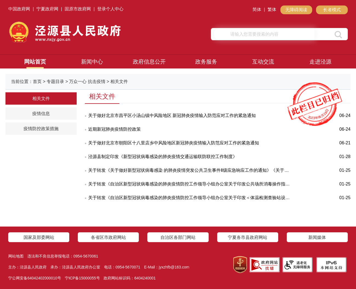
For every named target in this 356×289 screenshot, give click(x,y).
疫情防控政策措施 (41, 128)
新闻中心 (92, 62)
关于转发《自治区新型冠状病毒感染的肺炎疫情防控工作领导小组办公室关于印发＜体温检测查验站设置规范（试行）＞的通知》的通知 (190, 197)
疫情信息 (41, 113)
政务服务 (206, 62)
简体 (256, 9)
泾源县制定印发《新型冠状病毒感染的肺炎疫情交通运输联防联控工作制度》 (162, 156)
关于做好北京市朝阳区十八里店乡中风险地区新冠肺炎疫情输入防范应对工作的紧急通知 (173, 143)
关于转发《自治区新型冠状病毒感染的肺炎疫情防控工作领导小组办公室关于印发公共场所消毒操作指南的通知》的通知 (190, 184)
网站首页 (35, 62)
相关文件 (41, 98)
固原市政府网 (78, 9)
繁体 (272, 9)
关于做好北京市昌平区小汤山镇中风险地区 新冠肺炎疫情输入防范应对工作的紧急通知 (172, 115)
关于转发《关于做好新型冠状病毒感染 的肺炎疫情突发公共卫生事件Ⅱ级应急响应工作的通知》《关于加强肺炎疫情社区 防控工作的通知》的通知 (190, 170)
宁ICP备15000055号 (82, 278)
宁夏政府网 (47, 9)
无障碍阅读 (296, 9)
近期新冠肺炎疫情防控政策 (114, 129)
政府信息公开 (149, 62)
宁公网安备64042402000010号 (34, 278)
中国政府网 (19, 9)
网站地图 (16, 256)
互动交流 (263, 62)
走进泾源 (320, 62)
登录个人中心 (110, 9)
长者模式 (332, 9)
